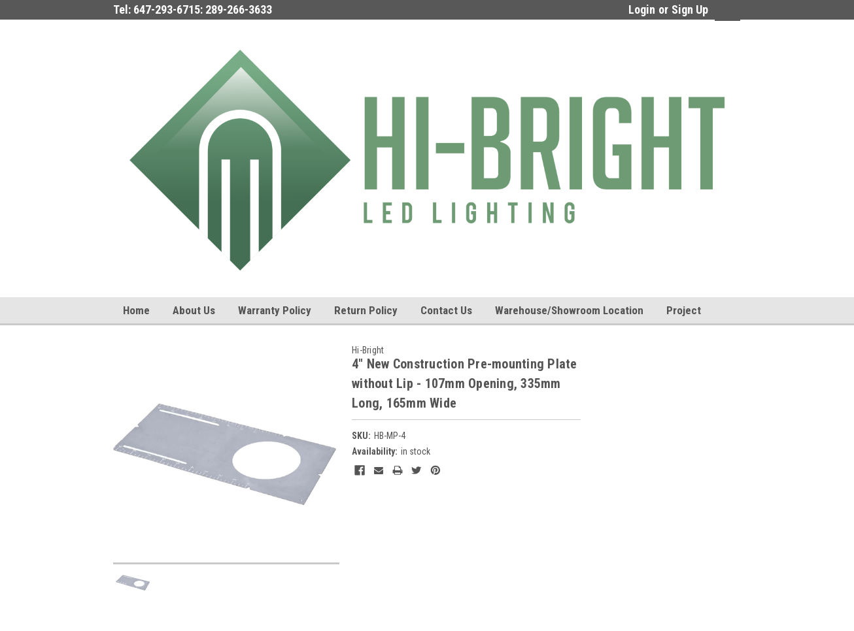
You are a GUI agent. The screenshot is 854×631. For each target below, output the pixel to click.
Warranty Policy (274, 310)
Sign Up (690, 9)
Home (136, 310)
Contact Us (446, 310)
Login (641, 9)
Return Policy (366, 310)
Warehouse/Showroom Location (569, 310)
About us (194, 310)
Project (683, 310)
